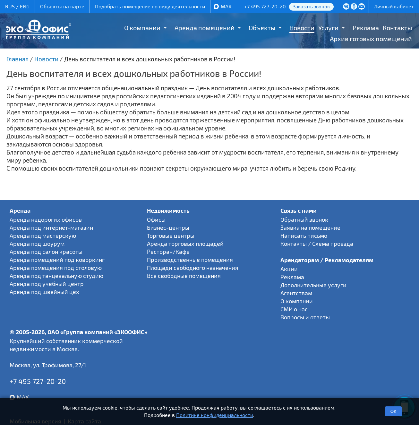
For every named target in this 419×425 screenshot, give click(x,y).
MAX (226, 6)
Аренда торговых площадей (185, 243)
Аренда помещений (205, 27)
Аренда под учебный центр (47, 283)
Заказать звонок (311, 6)
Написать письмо (303, 235)
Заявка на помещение (310, 227)
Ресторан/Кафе (168, 251)
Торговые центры (170, 235)
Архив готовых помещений (371, 38)
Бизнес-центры (168, 227)
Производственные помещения (190, 259)
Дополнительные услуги (313, 284)
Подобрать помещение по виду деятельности (150, 6)
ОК (393, 411)
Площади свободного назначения (192, 267)
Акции (289, 268)
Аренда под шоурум (37, 243)
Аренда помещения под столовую (56, 267)
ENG (25, 6)
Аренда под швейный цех (44, 291)
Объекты (262, 27)
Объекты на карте (62, 6)
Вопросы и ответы (305, 317)
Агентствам (296, 293)
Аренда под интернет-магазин (51, 227)
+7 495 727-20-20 (265, 6)
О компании (142, 27)
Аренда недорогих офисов (46, 219)
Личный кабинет (394, 6)
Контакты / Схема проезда (316, 243)
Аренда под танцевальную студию (56, 275)
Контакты (397, 27)
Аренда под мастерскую (43, 235)
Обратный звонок (304, 219)
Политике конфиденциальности (214, 415)
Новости (301, 27)
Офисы (156, 219)
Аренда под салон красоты (46, 251)
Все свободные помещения (184, 275)
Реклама (366, 27)
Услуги (328, 27)
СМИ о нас (294, 309)
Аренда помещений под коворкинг (57, 259)
